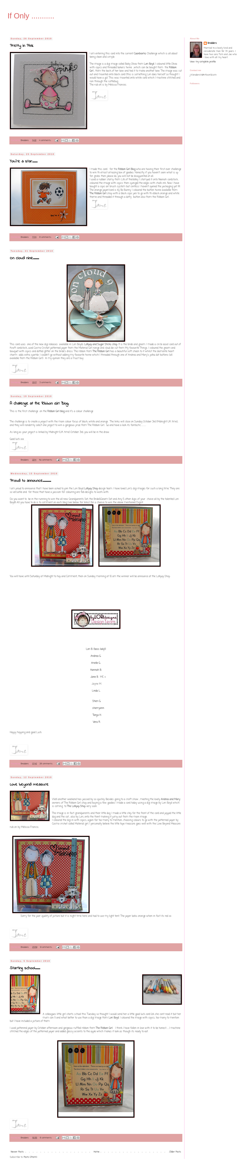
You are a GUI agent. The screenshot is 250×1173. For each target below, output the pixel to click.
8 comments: (45, 237)
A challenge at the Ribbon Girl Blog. (39, 404)
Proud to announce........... (30, 481)
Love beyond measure (29, 785)
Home (96, 1152)
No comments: (46, 459)
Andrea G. (96, 656)
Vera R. (97, 722)
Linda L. (96, 691)
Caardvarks (140, 53)
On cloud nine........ (24, 258)
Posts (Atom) (30, 1157)
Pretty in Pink (21, 46)
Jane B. (94, 677)
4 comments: (45, 140)
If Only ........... (31, 16)
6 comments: (46, 1137)
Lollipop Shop (91, 488)
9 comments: (46, 947)
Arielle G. (96, 663)
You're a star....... (23, 161)
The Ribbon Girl (98, 193)
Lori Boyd (149, 64)
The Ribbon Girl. (105, 1028)
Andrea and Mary (170, 799)
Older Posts (175, 1152)
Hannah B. (96, 670)
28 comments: (47, 763)
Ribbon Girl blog (55, 411)
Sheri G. (96, 701)
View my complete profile (203, 62)
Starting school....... (25, 968)
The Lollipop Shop (76, 806)
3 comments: (45, 382)
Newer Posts (17, 1152)
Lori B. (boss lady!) (96, 649)
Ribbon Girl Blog (126, 169)
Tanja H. (97, 715)
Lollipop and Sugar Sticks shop (100, 344)
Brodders (212, 43)
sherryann (98, 708)
